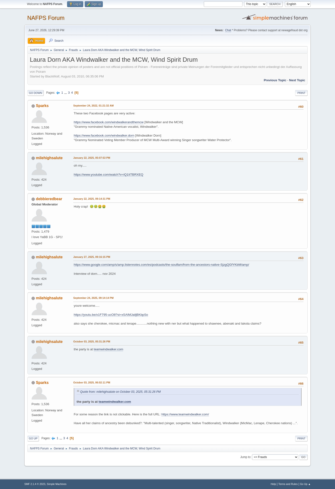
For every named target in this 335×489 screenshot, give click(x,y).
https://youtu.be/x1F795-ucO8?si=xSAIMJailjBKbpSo (111, 314)
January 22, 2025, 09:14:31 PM (91, 198)
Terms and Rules (288, 484)
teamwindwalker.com (108, 349)
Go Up (33, 438)
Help (273, 484)
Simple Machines (56, 484)
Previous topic (275, 80)
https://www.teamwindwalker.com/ (185, 414)
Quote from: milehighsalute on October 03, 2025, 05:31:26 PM (120, 391)
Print (301, 93)
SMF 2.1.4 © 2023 (34, 484)
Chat (228, 30)
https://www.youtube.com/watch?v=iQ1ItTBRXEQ (108, 174)
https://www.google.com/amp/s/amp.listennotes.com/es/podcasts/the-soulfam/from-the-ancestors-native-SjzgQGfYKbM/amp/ (161, 264)
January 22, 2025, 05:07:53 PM (91, 157)
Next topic (297, 80)
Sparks (42, 106)
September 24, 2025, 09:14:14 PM (93, 297)
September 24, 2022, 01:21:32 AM (93, 105)
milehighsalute (49, 158)
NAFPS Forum (45, 18)
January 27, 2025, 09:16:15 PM (91, 256)
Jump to (245, 457)
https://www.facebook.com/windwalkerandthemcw (109, 122)
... (66, 92)
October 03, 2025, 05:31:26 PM (91, 341)
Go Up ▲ (305, 484)
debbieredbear (49, 199)
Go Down (35, 93)
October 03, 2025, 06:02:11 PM (91, 382)
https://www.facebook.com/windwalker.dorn (104, 135)
